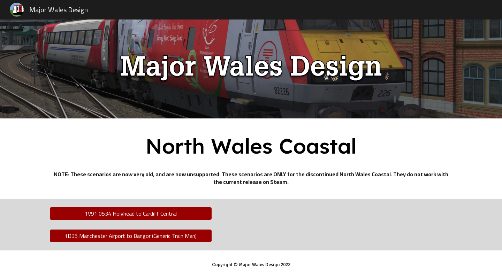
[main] (251, 146)
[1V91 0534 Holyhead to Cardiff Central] (130, 213)
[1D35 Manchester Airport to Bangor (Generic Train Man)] (130, 236)
